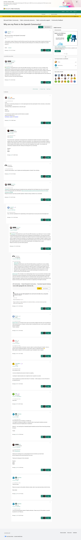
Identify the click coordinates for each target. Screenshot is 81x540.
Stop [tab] (66, 53)
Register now (76, 16)
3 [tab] (65, 53)
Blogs (42, 8)
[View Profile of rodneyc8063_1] (17, 363)
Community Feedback (57, 20)
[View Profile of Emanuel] (16, 316)
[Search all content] (63, 14)
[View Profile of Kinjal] (15, 130)
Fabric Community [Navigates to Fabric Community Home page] (15, 8)
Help (71, 11)
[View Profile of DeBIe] (16, 393)
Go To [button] (75, 11)
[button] (40, 27)
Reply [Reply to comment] (48, 82)
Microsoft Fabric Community (11, 20)
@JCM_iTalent (16, 262)
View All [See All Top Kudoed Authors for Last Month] (56, 67)
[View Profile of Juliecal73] (9, 31)
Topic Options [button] (47, 27)
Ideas (32, 8)
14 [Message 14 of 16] (8, 173)
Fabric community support (43, 20)
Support (51, 8)
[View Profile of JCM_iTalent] (13, 61)
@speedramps (17, 450)
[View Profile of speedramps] (19, 413)
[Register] (58, 51)
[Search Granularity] (45, 14)
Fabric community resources (27, 20)
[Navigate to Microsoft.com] (7, 8)
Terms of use (69, 532)
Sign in (67, 11)
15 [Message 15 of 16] (8, 120)
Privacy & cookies (63, 532)
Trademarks (75, 532)
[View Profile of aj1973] (9, 97)
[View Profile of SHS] (16, 340)
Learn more (6, 5)
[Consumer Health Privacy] (18, 536)
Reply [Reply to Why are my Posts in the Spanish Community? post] (48, 50)
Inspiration (27, 8)
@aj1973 (11, 136)
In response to (8, 63)
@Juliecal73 (8, 67)
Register (63, 11)
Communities (37, 8)
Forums (22, 8)
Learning (46, 8)
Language (9, 47)
